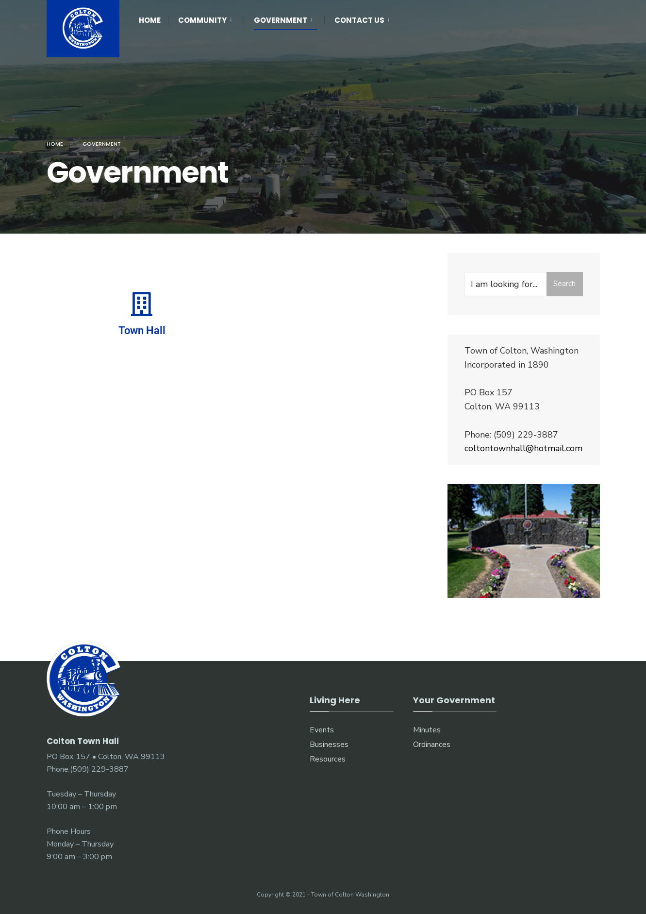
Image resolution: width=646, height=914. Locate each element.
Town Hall (142, 330)
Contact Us (359, 20)
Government (280, 20)
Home (150, 20)
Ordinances (431, 744)
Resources (328, 759)
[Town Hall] (142, 304)
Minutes (427, 730)
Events (322, 730)
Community (202, 20)
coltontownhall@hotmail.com (523, 448)
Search (564, 283)
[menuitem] (206, 18)
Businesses (329, 744)
